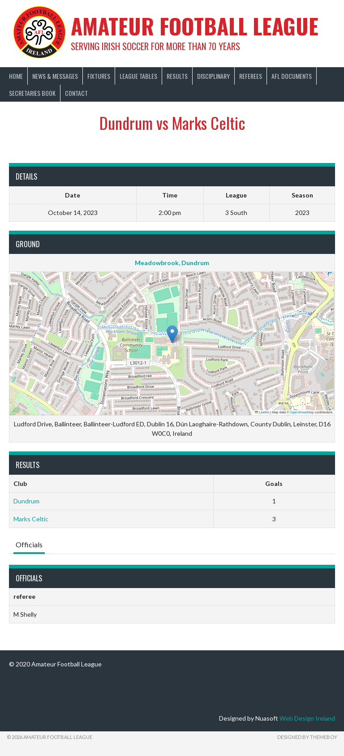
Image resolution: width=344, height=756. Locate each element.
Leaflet (262, 412)
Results (177, 76)
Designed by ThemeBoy (307, 737)
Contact (76, 93)
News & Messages (55, 76)
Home (16, 76)
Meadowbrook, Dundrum (172, 262)
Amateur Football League (194, 26)
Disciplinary (213, 76)
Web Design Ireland (307, 718)
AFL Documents (291, 76)
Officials (29, 544)
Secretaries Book (32, 93)
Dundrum (26, 501)
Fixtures (98, 76)
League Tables (138, 76)
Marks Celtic (30, 519)
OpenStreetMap (302, 412)
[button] (172, 334)
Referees (250, 76)
